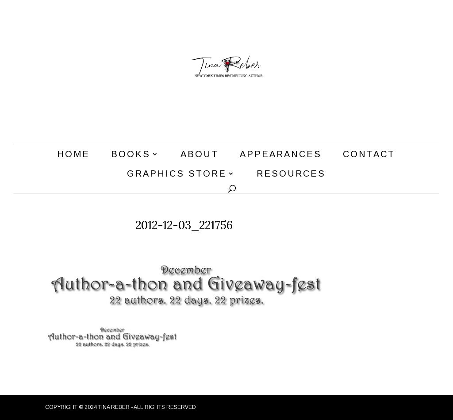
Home (73, 155)
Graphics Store (176, 174)
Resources (291, 174)
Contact (369, 155)
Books (130, 155)
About (199, 155)
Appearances (281, 155)
